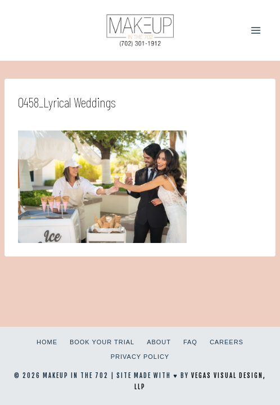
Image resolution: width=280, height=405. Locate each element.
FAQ (190, 342)
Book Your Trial (102, 342)
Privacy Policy (140, 356)
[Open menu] (255, 30)
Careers (226, 342)
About (159, 342)
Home (47, 342)
